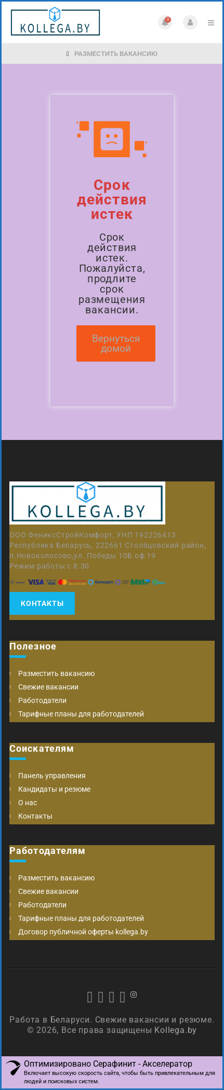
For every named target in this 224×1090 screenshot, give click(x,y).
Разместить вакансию (112, 54)
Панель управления (52, 775)
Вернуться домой (116, 343)
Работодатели (42, 700)
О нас (27, 802)
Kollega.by (175, 1030)
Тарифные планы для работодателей (81, 714)
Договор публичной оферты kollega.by (83, 932)
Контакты (42, 603)
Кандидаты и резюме (54, 789)
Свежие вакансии (48, 687)
